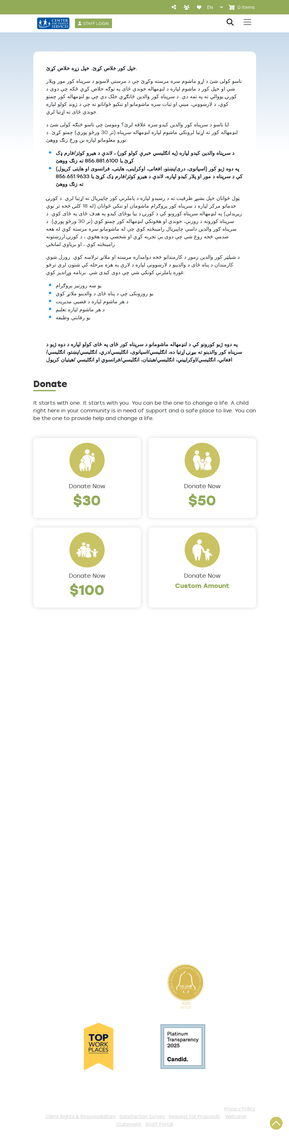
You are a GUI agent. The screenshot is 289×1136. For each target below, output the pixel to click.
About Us (46, 689)
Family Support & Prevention (190, 750)
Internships (49, 731)
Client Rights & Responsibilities (80, 1116)
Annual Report (54, 741)
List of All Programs (62, 834)
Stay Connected (173, 917)
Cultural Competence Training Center (65, 767)
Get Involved (167, 813)
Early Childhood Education (187, 740)
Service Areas (169, 689)
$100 (86, 589)
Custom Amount (202, 585)
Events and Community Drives (182, 839)
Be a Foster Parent (176, 896)
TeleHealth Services (62, 845)
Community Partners (63, 752)
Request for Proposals (194, 1116)
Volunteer (163, 865)
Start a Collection (175, 854)
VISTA (157, 938)
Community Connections (185, 710)
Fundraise (163, 907)
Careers (45, 720)
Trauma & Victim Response (188, 771)
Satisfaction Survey (62, 856)
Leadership (49, 699)
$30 (87, 499)
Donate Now (87, 486)
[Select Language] (215, 7)
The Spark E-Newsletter (184, 928)
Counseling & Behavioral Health (184, 725)
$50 (202, 499)
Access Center (55, 813)
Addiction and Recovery (183, 699)
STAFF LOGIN (96, 23)
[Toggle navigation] (247, 22)
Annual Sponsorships (179, 875)
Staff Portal (159, 1124)
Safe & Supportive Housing (188, 761)
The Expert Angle (58, 782)
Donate (160, 824)
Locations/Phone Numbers (72, 710)
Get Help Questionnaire (68, 824)
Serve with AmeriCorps (182, 886)
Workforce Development (185, 782)
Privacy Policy (239, 1109)
